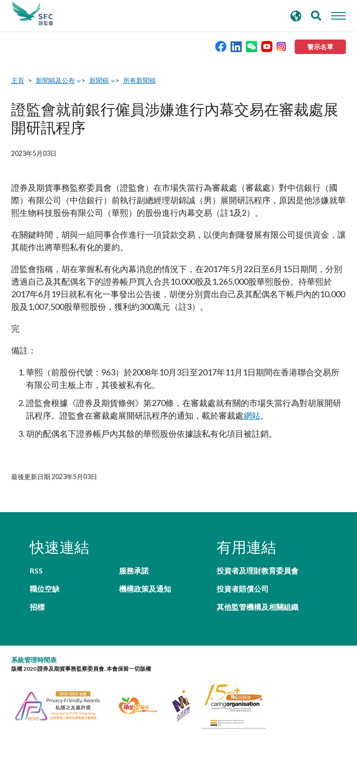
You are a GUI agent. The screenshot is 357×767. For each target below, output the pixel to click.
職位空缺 (45, 588)
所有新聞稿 (139, 80)
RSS (36, 570)
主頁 (17, 80)
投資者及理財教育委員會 (257, 570)
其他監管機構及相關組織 (257, 606)
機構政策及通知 (145, 588)
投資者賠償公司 (243, 588)
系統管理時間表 (34, 660)
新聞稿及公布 (55, 80)
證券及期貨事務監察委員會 (32, 13)
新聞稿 (99, 80)
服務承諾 (134, 570)
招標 (37, 606)
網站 (252, 415)
